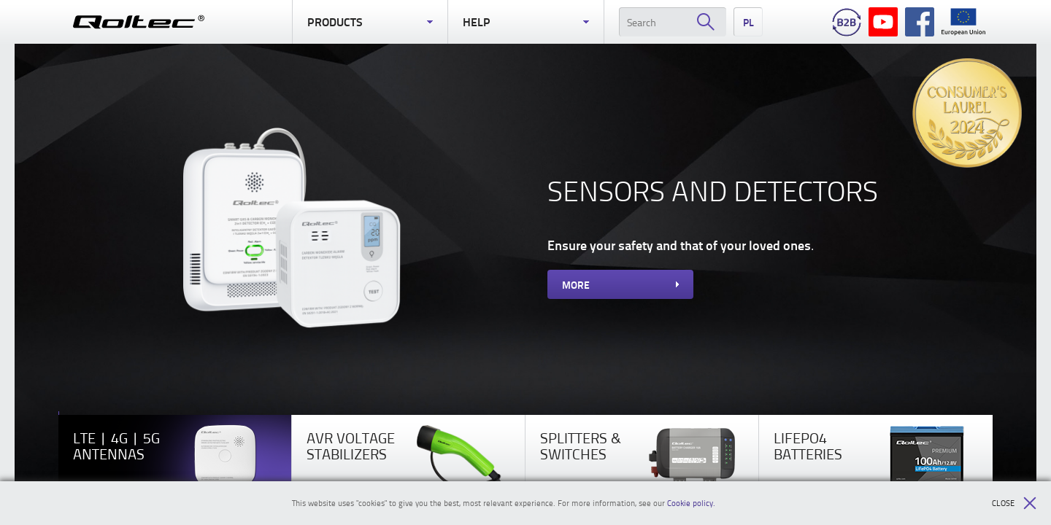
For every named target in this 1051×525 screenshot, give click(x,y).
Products (370, 22)
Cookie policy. (691, 502)
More (620, 284)
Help (525, 22)
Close (1014, 503)
